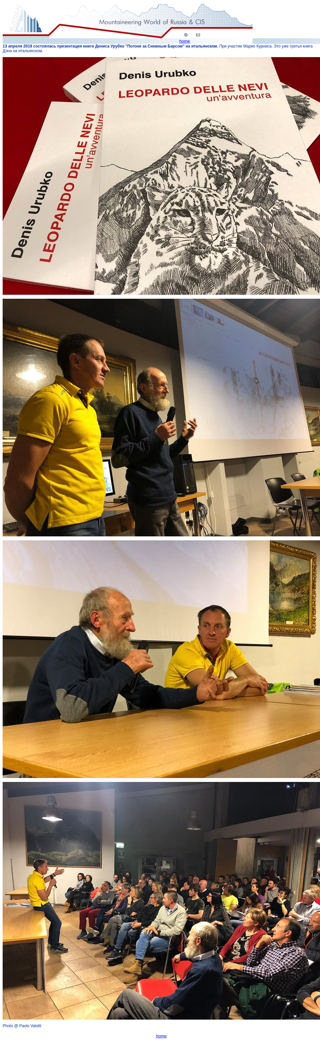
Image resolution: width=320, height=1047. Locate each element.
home (184, 41)
